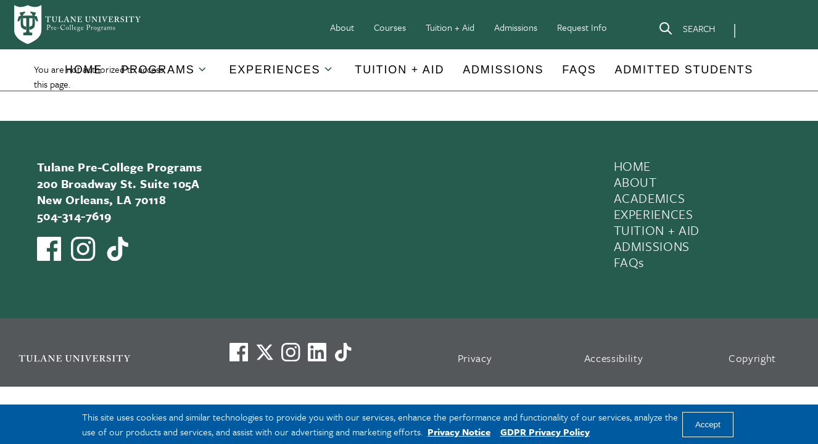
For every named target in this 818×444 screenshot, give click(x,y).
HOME (632, 166)
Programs (157, 70)
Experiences (275, 70)
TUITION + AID (657, 230)
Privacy (475, 358)
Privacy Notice (459, 431)
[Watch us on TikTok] (117, 249)
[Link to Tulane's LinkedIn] (317, 352)
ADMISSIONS (652, 246)
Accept (708, 424)
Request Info (582, 27)
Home (83, 70)
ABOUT (635, 182)
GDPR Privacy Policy (545, 431)
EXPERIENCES (653, 214)
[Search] (686, 31)
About (342, 27)
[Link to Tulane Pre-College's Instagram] (83, 249)
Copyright (752, 358)
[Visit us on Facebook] (238, 352)
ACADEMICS (649, 198)
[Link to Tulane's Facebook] (290, 352)
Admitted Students (684, 70)
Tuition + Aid (450, 27)
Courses (390, 27)
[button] (83, 70)
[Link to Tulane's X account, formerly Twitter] (264, 352)
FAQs (579, 70)
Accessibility (613, 358)
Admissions (515, 27)
